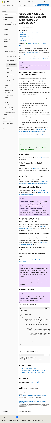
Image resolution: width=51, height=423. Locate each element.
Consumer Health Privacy (38, 420)
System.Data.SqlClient (26, 201)
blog (36, 300)
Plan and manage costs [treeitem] (9, 51)
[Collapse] (16, 9)
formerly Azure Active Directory (28, 54)
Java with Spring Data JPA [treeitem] (11, 75)
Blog (18, 420)
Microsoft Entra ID (25, 65)
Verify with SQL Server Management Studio (29, 38)
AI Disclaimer (4, 420)
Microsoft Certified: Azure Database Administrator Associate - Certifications (33, 402)
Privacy (29, 420)
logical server (36, 168)
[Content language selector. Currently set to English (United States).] (7, 417)
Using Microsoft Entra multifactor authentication (38, 58)
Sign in (48, 1)
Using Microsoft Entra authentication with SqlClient (35, 214)
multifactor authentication (33, 52)
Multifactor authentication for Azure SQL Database (30, 32)
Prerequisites (23, 34)
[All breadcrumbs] (20, 10)
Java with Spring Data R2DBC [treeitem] (11, 79)
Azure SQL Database (27, 10)
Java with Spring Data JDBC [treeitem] (11, 71)
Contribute (24, 420)
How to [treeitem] (6, 48)
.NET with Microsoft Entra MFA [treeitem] (11, 65)
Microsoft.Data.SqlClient (25, 36)
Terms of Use (4, 422)
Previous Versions (12, 420)
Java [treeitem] (8, 68)
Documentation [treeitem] (7, 27)
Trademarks (10, 422)
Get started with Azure (44, 5)
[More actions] (49, 10)
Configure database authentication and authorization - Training (33, 395)
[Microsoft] (2, 2)
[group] (34, 327)
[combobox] (9, 12)
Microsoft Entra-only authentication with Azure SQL (34, 370)
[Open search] (44, 2)
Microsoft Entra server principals (29, 368)
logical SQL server (41, 157)
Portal (35, 5)
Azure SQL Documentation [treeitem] (8, 17)
